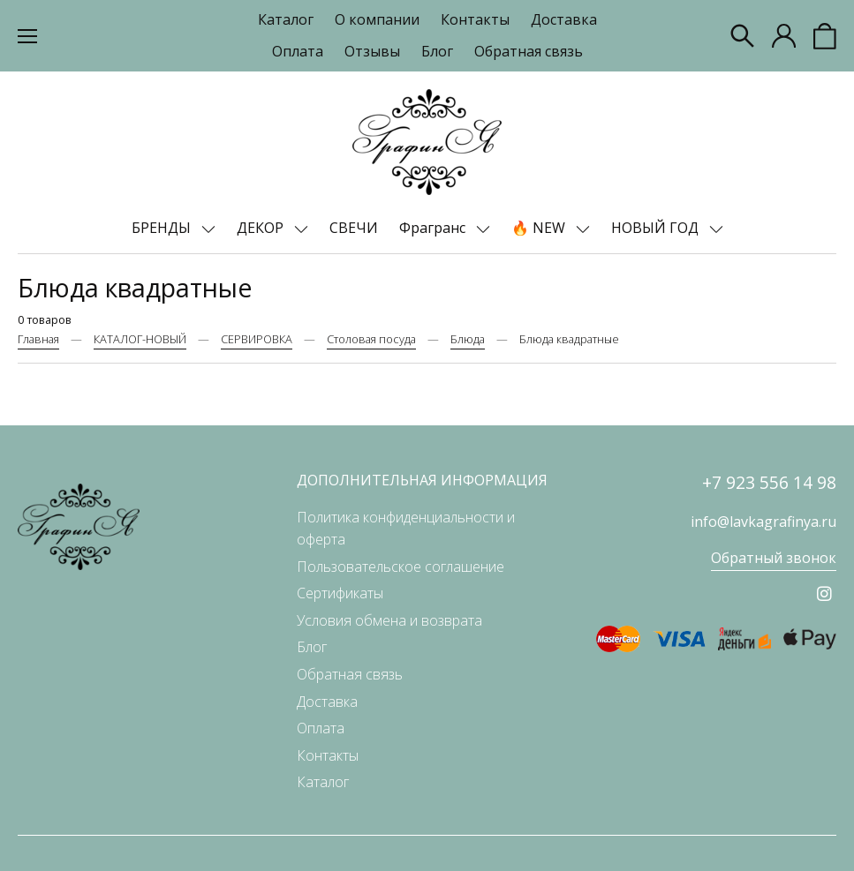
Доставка (564, 19)
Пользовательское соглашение (400, 566)
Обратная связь (528, 51)
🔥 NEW (540, 227)
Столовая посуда (371, 339)
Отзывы (372, 51)
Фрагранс (434, 227)
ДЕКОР (262, 227)
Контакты (475, 19)
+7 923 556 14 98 (769, 482)
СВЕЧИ (353, 227)
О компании (377, 19)
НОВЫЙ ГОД (656, 227)
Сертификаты (340, 593)
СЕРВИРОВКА (256, 339)
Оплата (297, 51)
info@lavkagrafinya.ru (763, 521)
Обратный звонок (773, 557)
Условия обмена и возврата (389, 620)
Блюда (467, 339)
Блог (437, 51)
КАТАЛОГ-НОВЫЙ (140, 339)
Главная (38, 339)
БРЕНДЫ (163, 227)
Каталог (286, 19)
